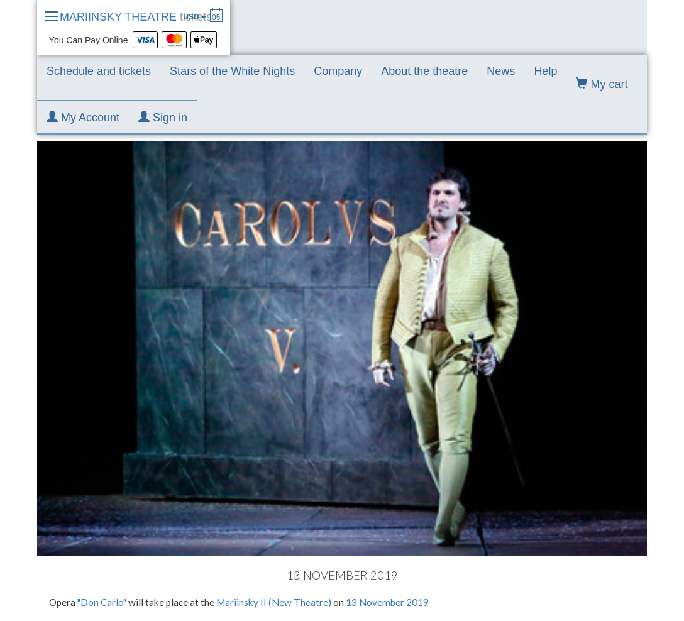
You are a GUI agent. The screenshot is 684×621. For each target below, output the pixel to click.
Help (545, 71)
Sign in (162, 117)
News (501, 71)
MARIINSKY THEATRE (136, 17)
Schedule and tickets (99, 71)
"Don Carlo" (102, 602)
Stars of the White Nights (232, 71)
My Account (83, 117)
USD (194, 17)
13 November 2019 (387, 602)
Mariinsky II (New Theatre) (273, 602)
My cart (601, 84)
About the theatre (424, 71)
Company (338, 71)
